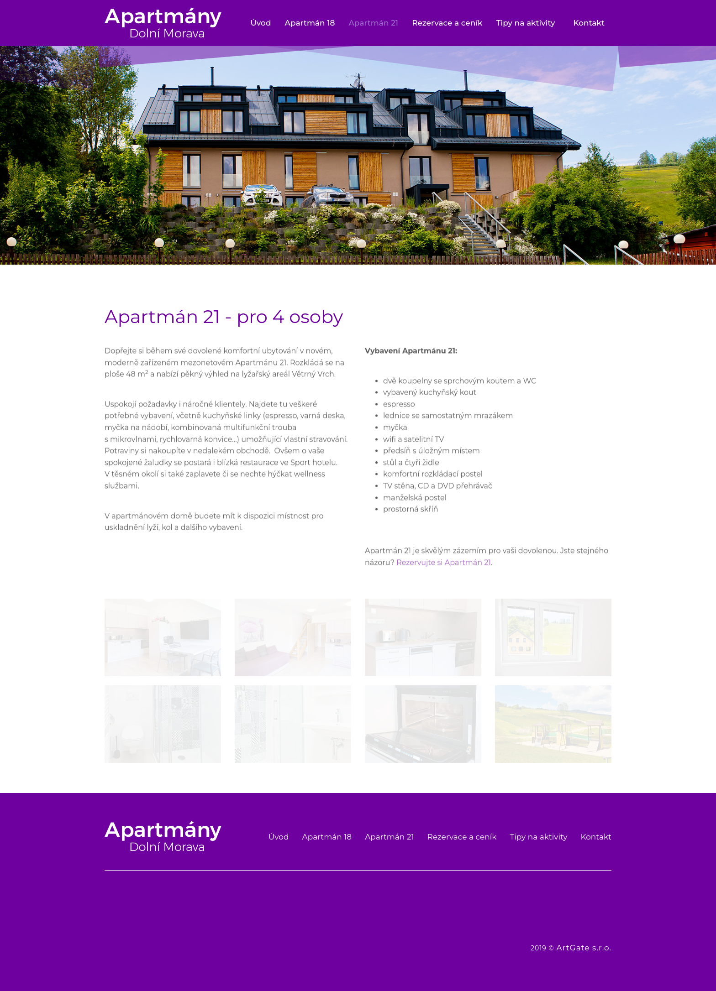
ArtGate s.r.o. (583, 947)
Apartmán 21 (373, 22)
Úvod (260, 22)
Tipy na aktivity (525, 22)
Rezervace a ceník (447, 22)
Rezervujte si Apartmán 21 (443, 570)
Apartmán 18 (310, 22)
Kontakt (589, 22)
